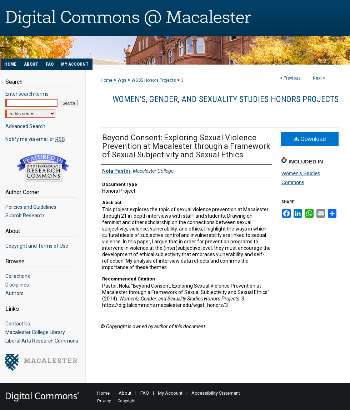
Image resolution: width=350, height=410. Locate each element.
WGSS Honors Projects (153, 80)
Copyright (126, 401)
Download (310, 139)
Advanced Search (25, 126)
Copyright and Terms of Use (36, 246)
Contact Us (17, 324)
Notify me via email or (35, 139)
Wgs (122, 80)
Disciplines (17, 285)
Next (317, 78)
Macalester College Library (35, 332)
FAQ (144, 393)
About (125, 393)
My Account (170, 393)
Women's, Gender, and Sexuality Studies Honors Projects (225, 99)
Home (106, 80)
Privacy (104, 401)
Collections (17, 276)
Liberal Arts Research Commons (41, 341)
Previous (292, 78)
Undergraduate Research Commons (43, 168)
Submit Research (24, 215)
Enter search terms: (27, 94)
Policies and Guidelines (30, 207)
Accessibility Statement (215, 393)
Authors (14, 293)
